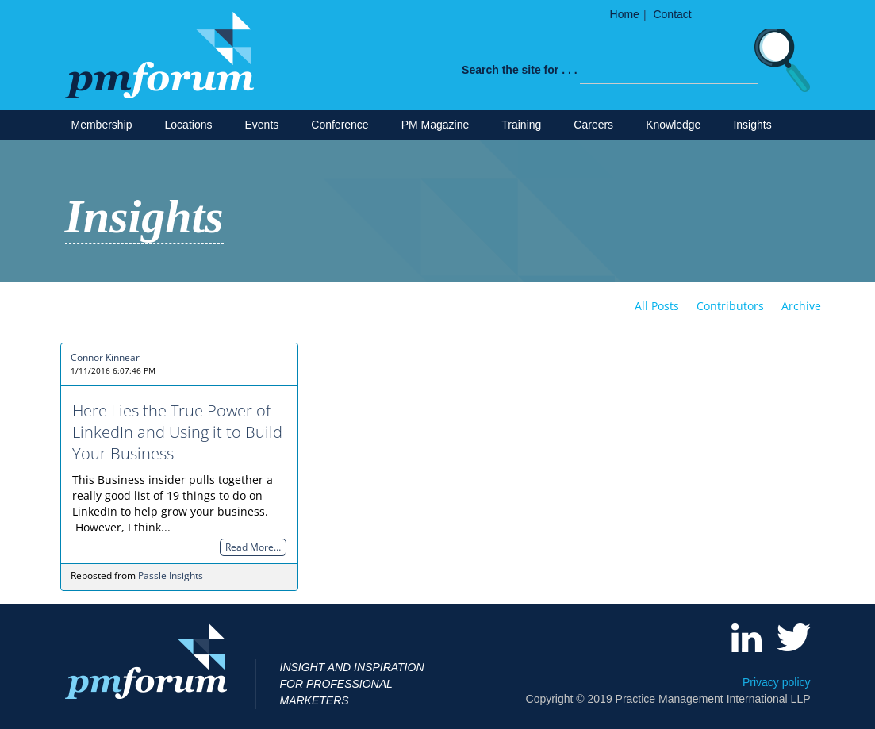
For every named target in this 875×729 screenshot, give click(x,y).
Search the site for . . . (520, 69)
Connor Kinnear (105, 357)
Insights (752, 124)
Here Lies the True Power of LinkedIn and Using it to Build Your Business (177, 432)
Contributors (730, 305)
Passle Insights (170, 575)
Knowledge (673, 124)
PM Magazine (435, 124)
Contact (672, 14)
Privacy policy (777, 682)
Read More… (253, 547)
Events (261, 124)
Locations (189, 124)
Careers (593, 124)
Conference (339, 124)
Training (521, 124)
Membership (101, 124)
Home (624, 14)
